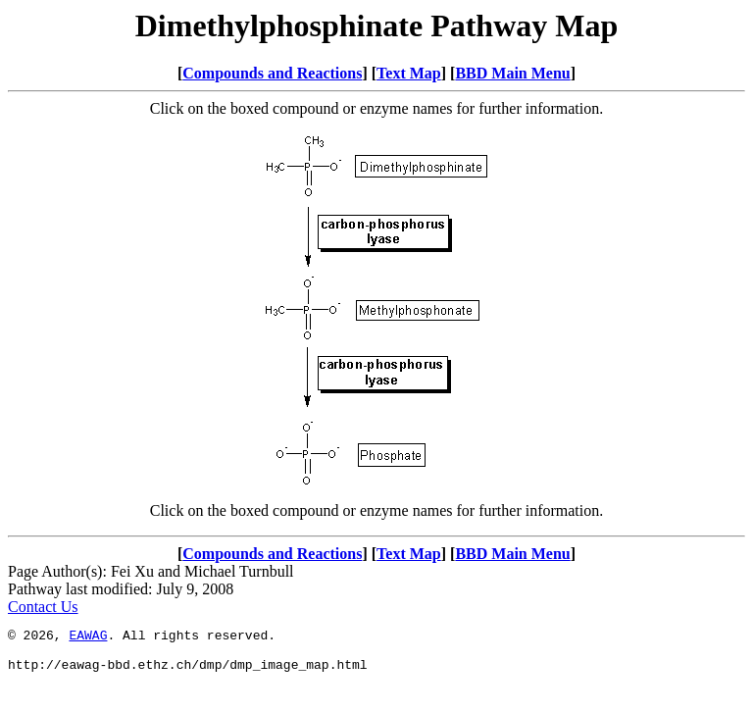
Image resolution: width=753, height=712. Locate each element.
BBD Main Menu (512, 73)
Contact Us (43, 606)
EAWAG (88, 637)
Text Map (408, 73)
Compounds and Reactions (272, 73)
